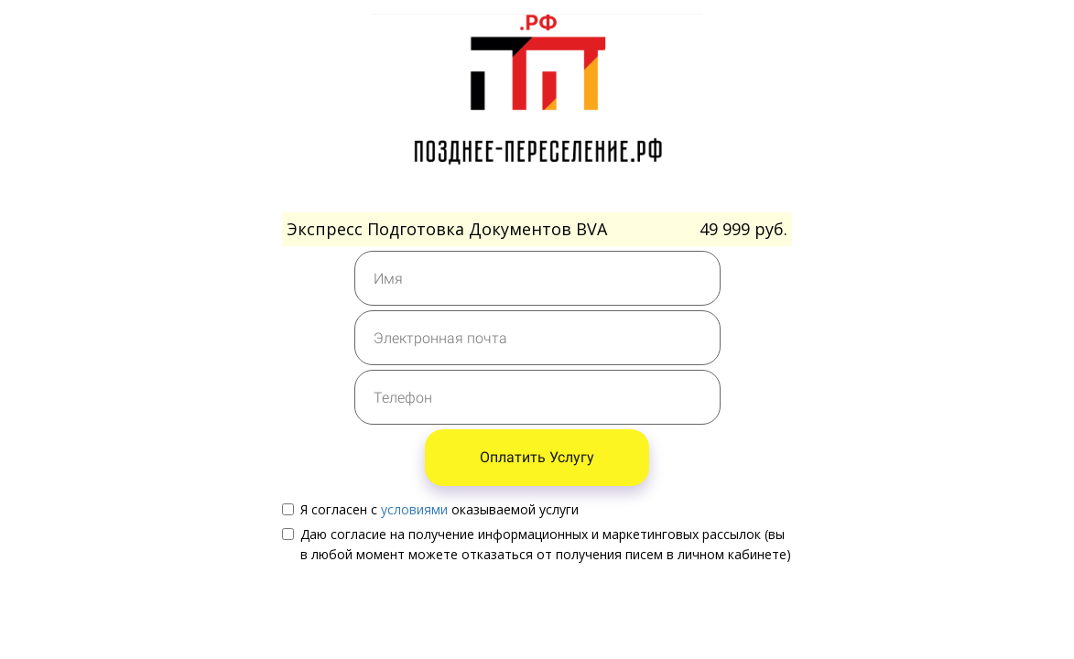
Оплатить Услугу (537, 457)
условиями (414, 509)
